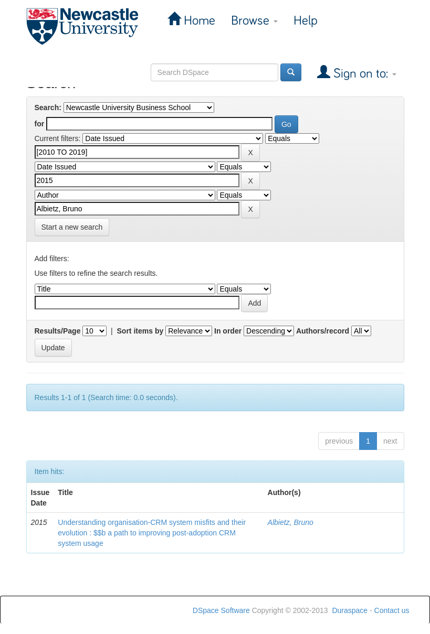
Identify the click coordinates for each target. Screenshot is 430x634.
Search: (48, 107)
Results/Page (58, 331)
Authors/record (322, 331)
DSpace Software (221, 610)
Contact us (392, 610)
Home (198, 20)
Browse (254, 20)
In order (228, 331)
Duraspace (350, 610)
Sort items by (140, 331)
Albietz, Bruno (290, 522)
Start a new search (72, 227)
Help (305, 20)
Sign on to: (363, 73)
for (40, 124)
